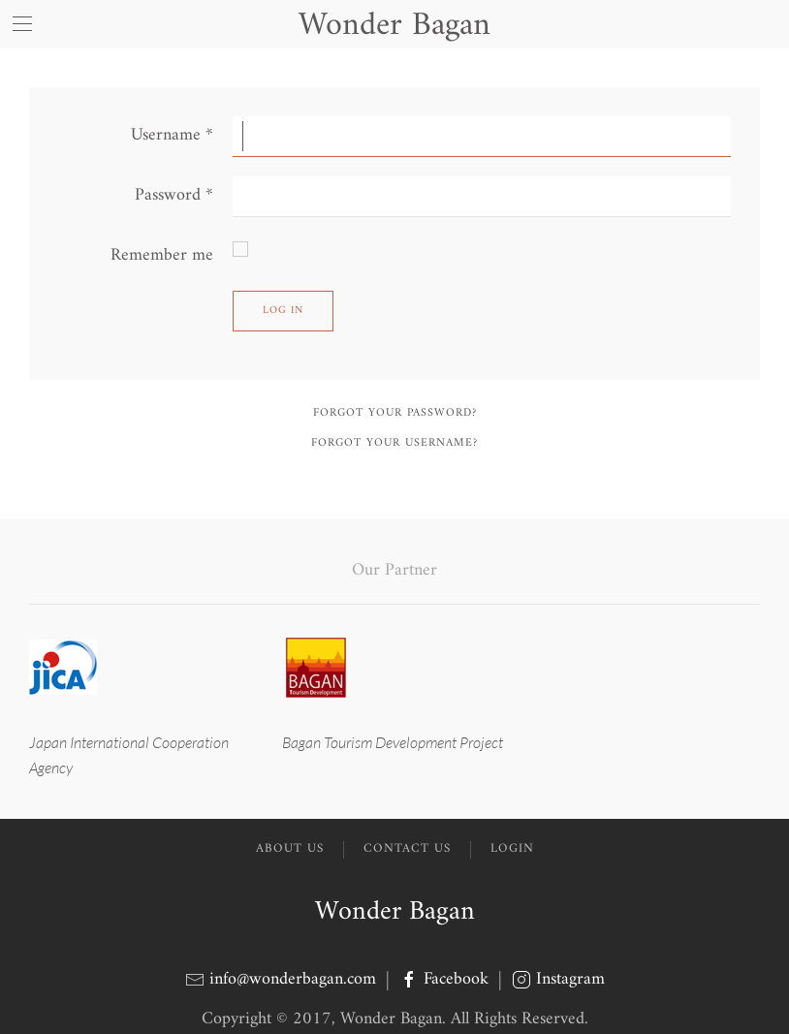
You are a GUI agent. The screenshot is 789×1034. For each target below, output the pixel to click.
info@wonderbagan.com (292, 979)
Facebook (446, 979)
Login (512, 849)
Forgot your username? (394, 443)
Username (172, 135)
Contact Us (407, 849)
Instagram (558, 979)
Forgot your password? (395, 413)
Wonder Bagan (395, 912)
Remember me (161, 255)
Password (174, 195)
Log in (283, 310)
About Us (290, 849)
